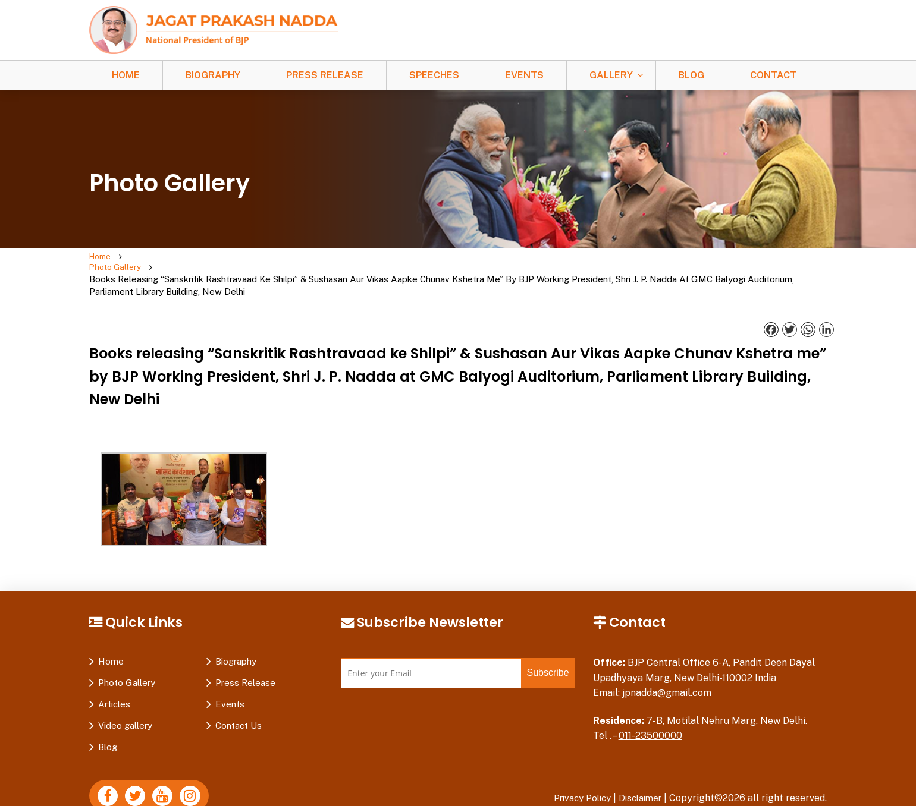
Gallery (611, 75)
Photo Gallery (147, 263)
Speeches (434, 75)
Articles (114, 682)
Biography (213, 75)
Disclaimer (637, 776)
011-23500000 (650, 713)
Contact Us (238, 703)
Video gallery (125, 703)
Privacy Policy (574, 776)
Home (126, 75)
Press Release (324, 75)
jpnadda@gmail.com (666, 670)
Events (524, 75)
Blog (691, 75)
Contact (773, 75)
